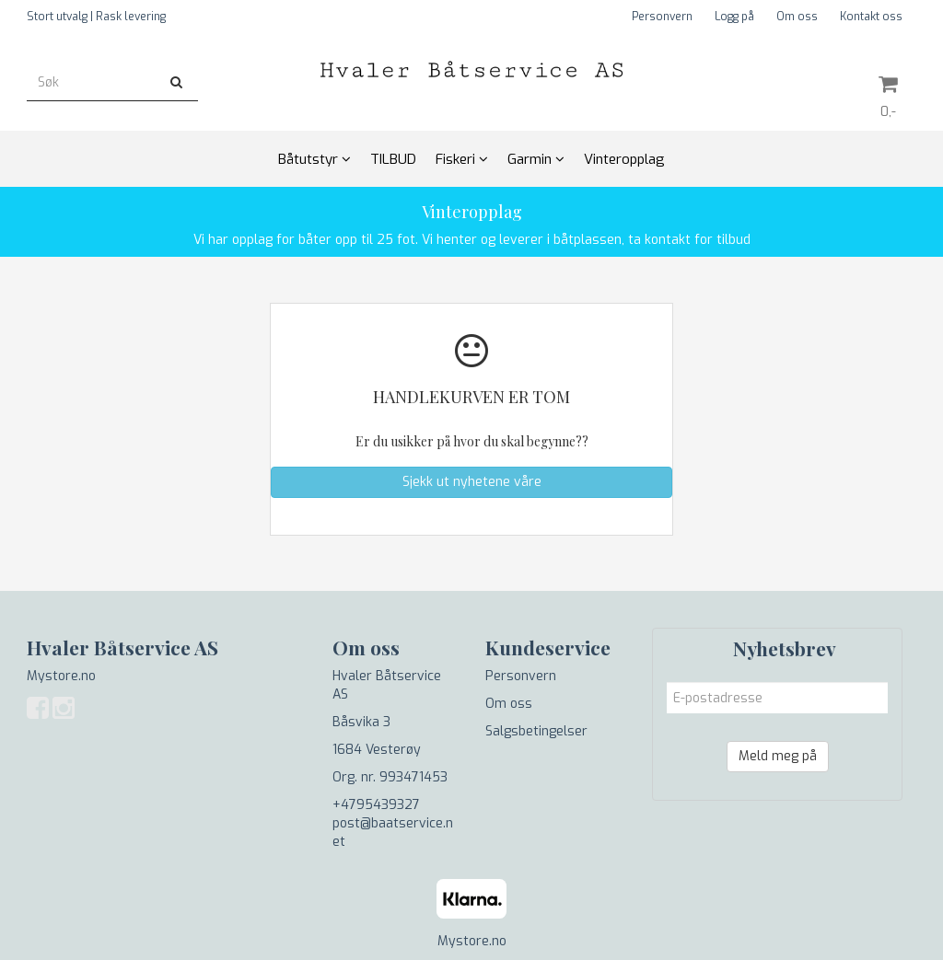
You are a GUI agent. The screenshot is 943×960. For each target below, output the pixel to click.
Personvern (662, 16)
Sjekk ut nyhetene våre (471, 482)
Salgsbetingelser (536, 731)
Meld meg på (778, 756)
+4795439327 (376, 805)
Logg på (734, 16)
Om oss (797, 16)
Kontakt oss (871, 16)
